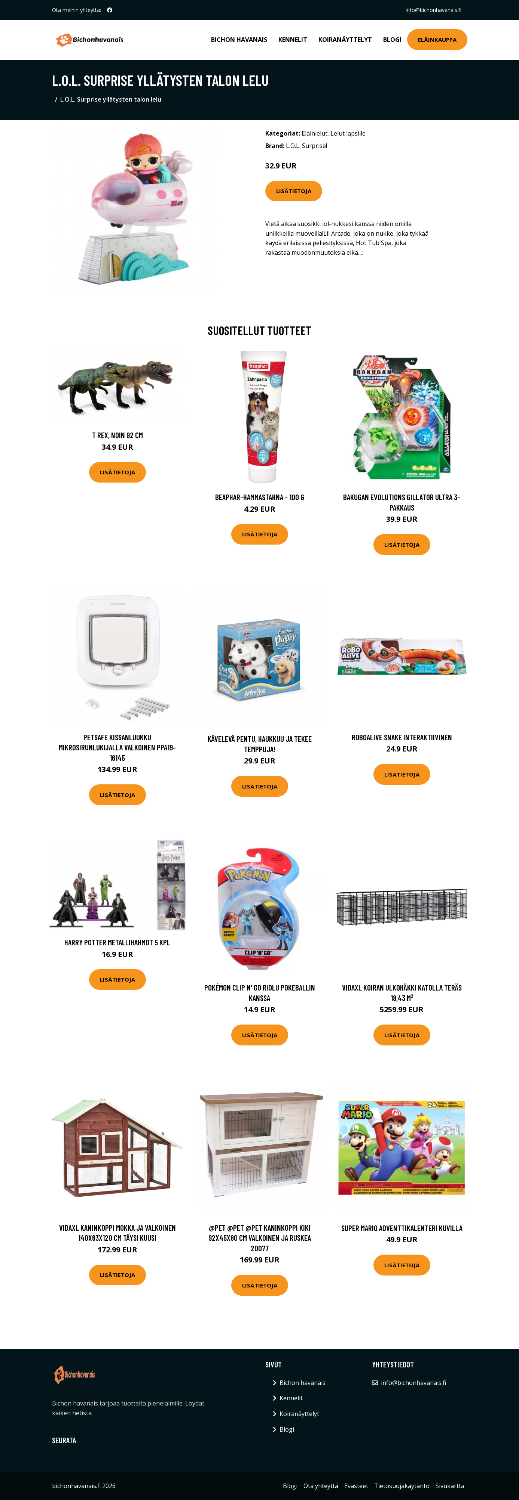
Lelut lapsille (348, 133)
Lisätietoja (293, 191)
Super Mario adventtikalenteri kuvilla (401, 1228)
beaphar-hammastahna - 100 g (259, 497)
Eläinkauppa (437, 39)
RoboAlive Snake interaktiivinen (402, 737)
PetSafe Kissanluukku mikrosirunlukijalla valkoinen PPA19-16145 (117, 747)
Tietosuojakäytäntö (402, 1486)
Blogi (392, 39)
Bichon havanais (239, 39)
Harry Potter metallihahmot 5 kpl (117, 942)
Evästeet (356, 1486)
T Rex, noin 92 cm (117, 435)
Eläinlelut (314, 133)
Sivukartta (450, 1486)
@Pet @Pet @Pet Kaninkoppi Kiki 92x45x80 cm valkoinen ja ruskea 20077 (259, 1238)
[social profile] (109, 10)
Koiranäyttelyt (345, 39)
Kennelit (292, 39)
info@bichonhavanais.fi (433, 9)
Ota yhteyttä (320, 1486)
